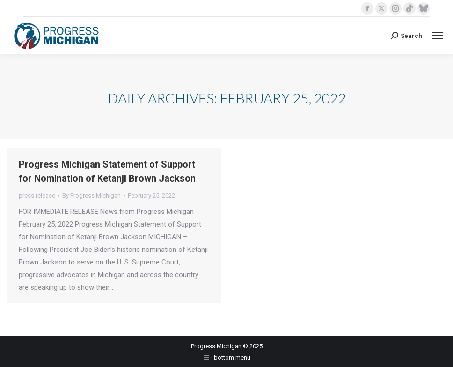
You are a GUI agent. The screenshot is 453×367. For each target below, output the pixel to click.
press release (37, 195)
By (91, 195)
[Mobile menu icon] (437, 35)
